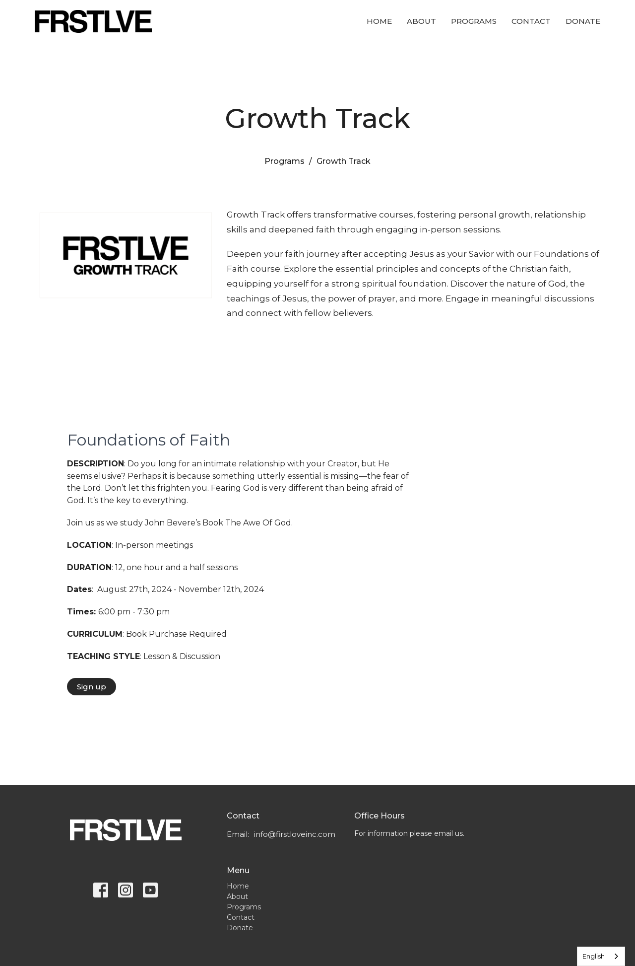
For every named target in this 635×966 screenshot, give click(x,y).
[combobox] (601, 956)
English (593, 956)
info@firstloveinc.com (294, 834)
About (421, 21)
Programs (474, 21)
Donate (583, 21)
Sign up (91, 686)
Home (379, 21)
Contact (531, 21)
